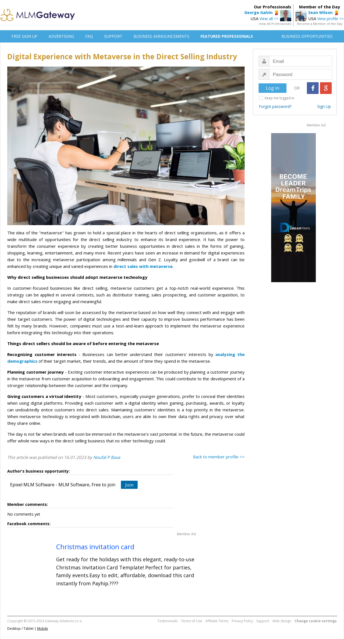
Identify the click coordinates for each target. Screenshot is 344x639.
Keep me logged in (279, 98)
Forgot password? (275, 106)
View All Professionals (275, 24)
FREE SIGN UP (24, 36)
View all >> (268, 18)
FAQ (89, 36)
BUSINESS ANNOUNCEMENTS (161, 36)
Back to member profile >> (219, 456)
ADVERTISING (61, 36)
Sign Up (324, 106)
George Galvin (258, 12)
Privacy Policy (242, 621)
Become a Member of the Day (319, 24)
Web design (282, 621)
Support (262, 621)
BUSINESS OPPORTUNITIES (307, 36)
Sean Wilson (320, 12)
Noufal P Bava (106, 457)
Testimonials (167, 621)
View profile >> (330, 18)
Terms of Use (191, 621)
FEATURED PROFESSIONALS (226, 36)
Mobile (42, 628)
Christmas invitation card (95, 546)
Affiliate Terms (217, 621)
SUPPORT (113, 36)
